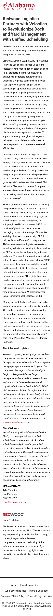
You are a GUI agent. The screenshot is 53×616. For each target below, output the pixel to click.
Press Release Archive (31, 585)
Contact (48, 596)
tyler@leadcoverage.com (15, 502)
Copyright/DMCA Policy (13, 596)
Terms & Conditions (38, 590)
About (14, 585)
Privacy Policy (34, 596)
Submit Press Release (15, 590)
